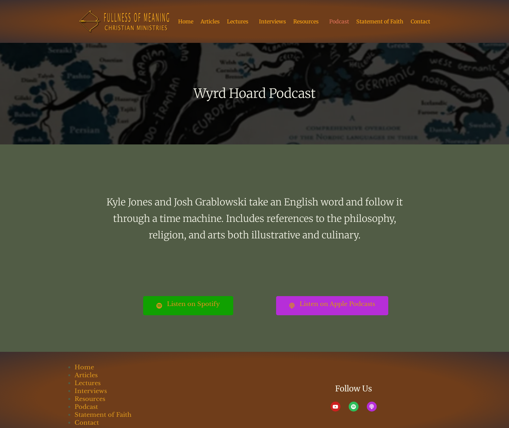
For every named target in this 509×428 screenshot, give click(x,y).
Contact (420, 21)
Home (185, 21)
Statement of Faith (379, 21)
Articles (210, 21)
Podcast (339, 21)
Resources (307, 21)
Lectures (239, 21)
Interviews (272, 21)
